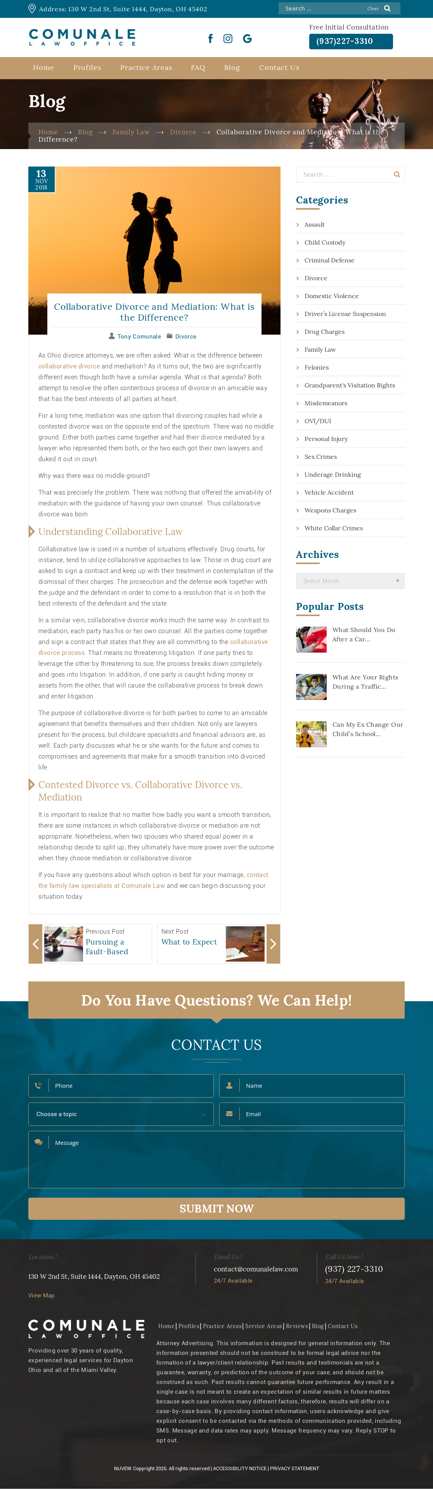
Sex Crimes (321, 458)
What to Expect (189, 943)
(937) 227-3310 (354, 1270)
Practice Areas (146, 68)
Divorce (185, 337)
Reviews (297, 1327)
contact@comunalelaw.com (256, 1270)
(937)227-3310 (348, 41)
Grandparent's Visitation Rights (350, 386)
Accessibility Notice (240, 1470)
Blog (232, 68)
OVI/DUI (318, 422)
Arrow (35, 945)
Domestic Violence (332, 297)
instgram (227, 38)
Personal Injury (326, 440)
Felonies (317, 368)
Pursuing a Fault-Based (107, 947)
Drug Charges (325, 333)
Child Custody (325, 243)
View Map (41, 1296)
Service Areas (263, 1327)
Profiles (87, 68)
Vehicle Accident (329, 493)
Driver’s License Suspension (345, 315)
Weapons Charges (330, 511)
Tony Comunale (139, 337)
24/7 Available (233, 1281)
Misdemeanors (326, 404)
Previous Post (105, 932)
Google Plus (247, 38)
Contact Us (279, 68)
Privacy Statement (294, 1470)
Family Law (320, 350)
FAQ (198, 68)
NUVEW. (123, 1470)
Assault (315, 225)
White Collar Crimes (334, 529)
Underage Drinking (333, 475)
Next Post (175, 932)
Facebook (210, 38)
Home (43, 68)
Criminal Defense (330, 261)
